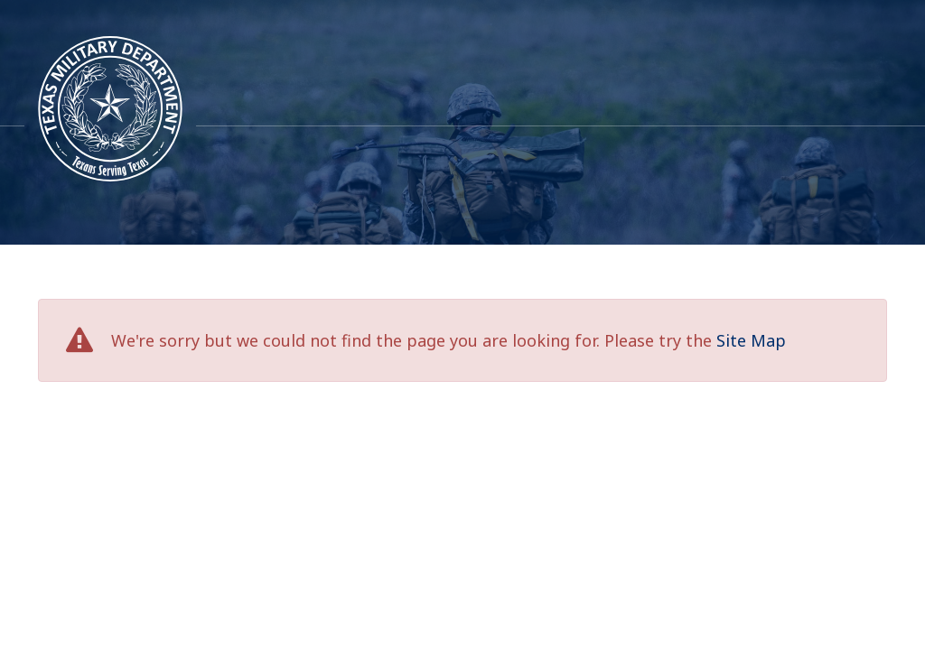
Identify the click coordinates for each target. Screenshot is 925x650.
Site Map (751, 340)
